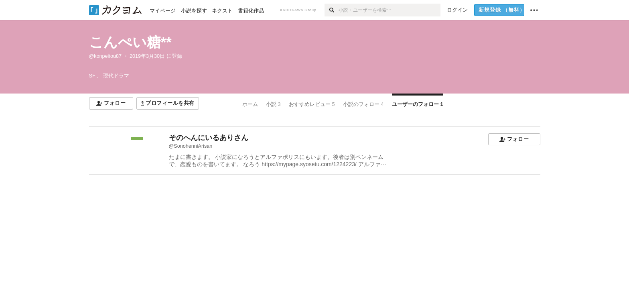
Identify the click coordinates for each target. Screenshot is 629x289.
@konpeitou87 (105, 56)
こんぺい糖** (130, 42)
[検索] (332, 10)
